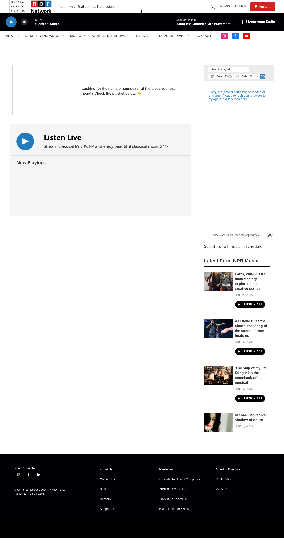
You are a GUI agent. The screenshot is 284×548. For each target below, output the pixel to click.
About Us (106, 479)
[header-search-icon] (215, 11)
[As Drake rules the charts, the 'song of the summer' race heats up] (218, 338)
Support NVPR (172, 45)
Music (75, 45)
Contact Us (107, 489)
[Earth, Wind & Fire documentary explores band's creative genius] (218, 291)
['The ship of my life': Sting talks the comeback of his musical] (218, 385)
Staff (103, 499)
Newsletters (235, 11)
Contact (203, 45)
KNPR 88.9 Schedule (172, 499)
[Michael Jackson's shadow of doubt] (218, 432)
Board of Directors (228, 479)
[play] (11, 31)
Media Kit (222, 499)
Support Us (107, 519)
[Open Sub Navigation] (19, 45)
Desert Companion (43, 45)
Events (143, 45)
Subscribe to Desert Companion (179, 489)
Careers (105, 509)
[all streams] (258, 32)
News (11, 45)
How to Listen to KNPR (173, 519)
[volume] (24, 32)
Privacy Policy (57, 499)
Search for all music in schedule (233, 256)
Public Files (223, 489)
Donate (267, 11)
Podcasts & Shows (108, 45)
